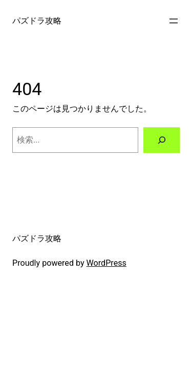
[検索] (161, 140)
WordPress (106, 263)
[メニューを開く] (173, 21)
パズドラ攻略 (36, 21)
